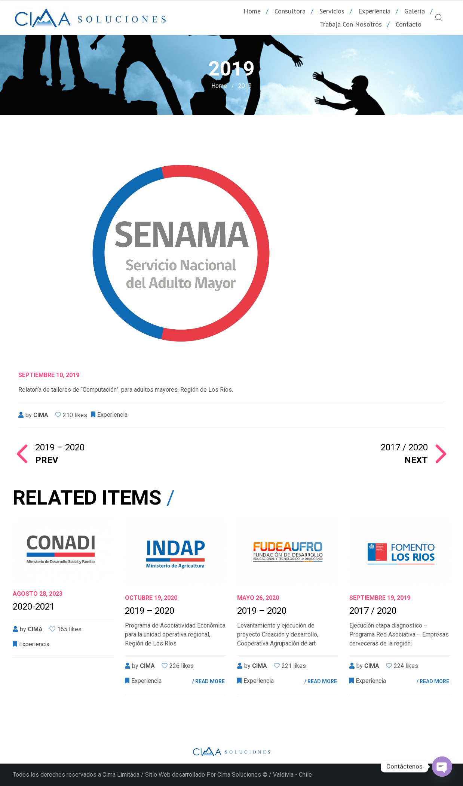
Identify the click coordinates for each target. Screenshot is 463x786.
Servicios (331, 11)
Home (252, 11)
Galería (414, 11)
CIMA (40, 415)
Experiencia (374, 11)
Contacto (408, 24)
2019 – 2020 (149, 610)
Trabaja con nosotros (351, 24)
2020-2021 (34, 606)
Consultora (290, 11)
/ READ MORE (208, 681)
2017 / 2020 (330, 454)
